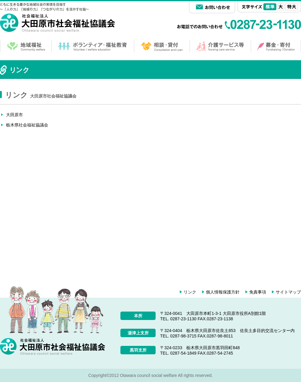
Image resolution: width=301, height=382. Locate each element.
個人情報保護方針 (223, 292)
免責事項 (257, 292)
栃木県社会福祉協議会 (27, 125)
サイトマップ (288, 292)
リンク (190, 292)
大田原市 (14, 114)
